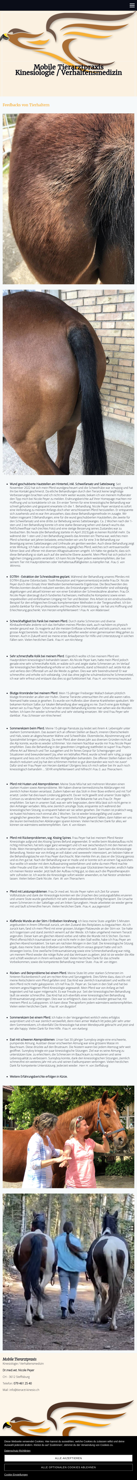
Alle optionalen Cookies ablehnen (68, 1467)
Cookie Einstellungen (16, 1474)
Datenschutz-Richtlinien (17, 1450)
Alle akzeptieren (68, 1458)
